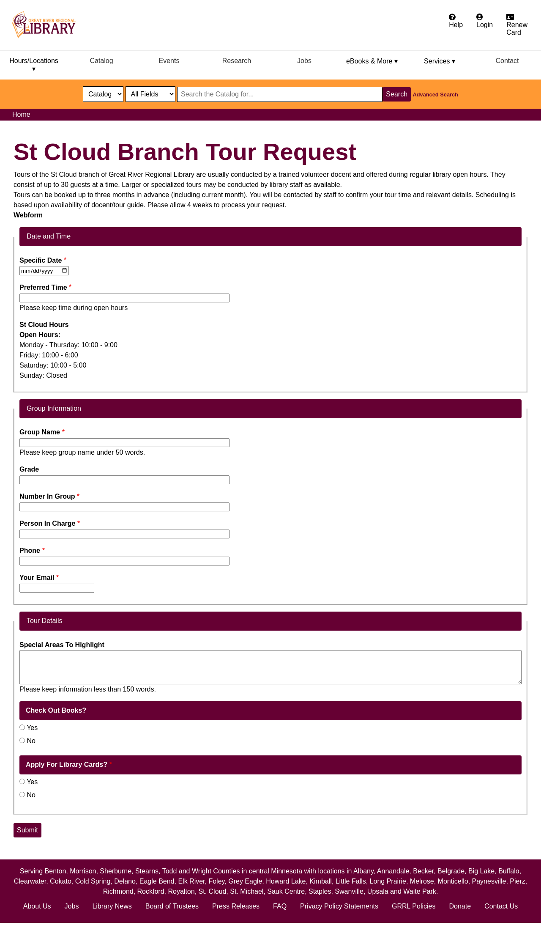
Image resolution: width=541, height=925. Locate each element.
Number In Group (47, 496)
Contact (507, 60)
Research (236, 60)
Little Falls (351, 881)
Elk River (191, 881)
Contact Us (501, 906)
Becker (423, 871)
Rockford (150, 891)
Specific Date (40, 260)
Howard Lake (286, 881)
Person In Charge (47, 523)
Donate (460, 906)
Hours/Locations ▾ (33, 64)
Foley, (218, 881)
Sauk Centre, (288, 891)
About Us (37, 906)
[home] (48, 24)
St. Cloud (213, 891)
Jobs (304, 60)
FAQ (280, 906)
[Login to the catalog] (485, 21)
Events (169, 60)
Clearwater (30, 881)
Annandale (393, 871)
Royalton (181, 891)
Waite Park (419, 891)
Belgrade (450, 871)
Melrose (422, 881)
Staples (320, 891)
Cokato (60, 881)
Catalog (101, 60)
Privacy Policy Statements (339, 906)
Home (21, 114)
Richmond (118, 891)
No (31, 740)
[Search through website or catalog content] (280, 94)
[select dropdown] (103, 94)
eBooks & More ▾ (372, 61)
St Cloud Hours (43, 324)
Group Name (39, 432)
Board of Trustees (172, 906)
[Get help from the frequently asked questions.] (456, 21)
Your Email (36, 577)
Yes (32, 727)
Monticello (453, 881)
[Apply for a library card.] (517, 25)
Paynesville (489, 881)
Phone (29, 550)
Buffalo (508, 871)
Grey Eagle (245, 881)
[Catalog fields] (150, 94)
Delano (125, 881)
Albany (363, 871)
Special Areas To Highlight (61, 644)
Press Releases (236, 906)
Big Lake (481, 871)
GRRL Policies (413, 906)
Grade (29, 469)
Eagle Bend (157, 881)
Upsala (377, 891)
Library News (111, 906)
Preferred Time (43, 287)
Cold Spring (93, 881)
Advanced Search (435, 94)
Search (396, 94)
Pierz (517, 881)
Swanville (349, 891)
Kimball (320, 881)
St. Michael (246, 891)
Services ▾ (439, 61)
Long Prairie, (390, 881)
